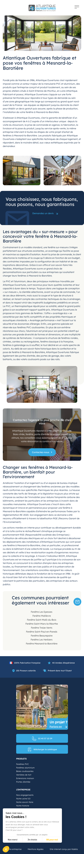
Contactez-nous (40, 452)
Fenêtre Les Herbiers (41, 639)
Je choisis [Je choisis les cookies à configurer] (32, 840)
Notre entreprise (14, 849)
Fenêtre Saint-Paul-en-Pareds (41, 631)
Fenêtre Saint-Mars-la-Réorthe (41, 623)
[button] (6, 849)
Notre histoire (22, 805)
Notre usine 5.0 (23, 798)
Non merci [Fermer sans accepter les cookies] (12, 840)
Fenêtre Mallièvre (42, 615)
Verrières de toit (23, 775)
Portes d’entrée (23, 782)
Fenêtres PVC (22, 764)
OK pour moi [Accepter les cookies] (52, 840)
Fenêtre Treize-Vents (41, 627)
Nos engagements (24, 795)
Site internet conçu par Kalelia (64, 849)
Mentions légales (35, 849)
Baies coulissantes (24, 771)
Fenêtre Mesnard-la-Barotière (41, 643)
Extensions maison (25, 778)
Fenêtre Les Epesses (41, 611)
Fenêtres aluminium (25, 767)
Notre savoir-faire (24, 802)
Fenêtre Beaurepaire (41, 635)
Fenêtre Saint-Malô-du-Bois (41, 619)
